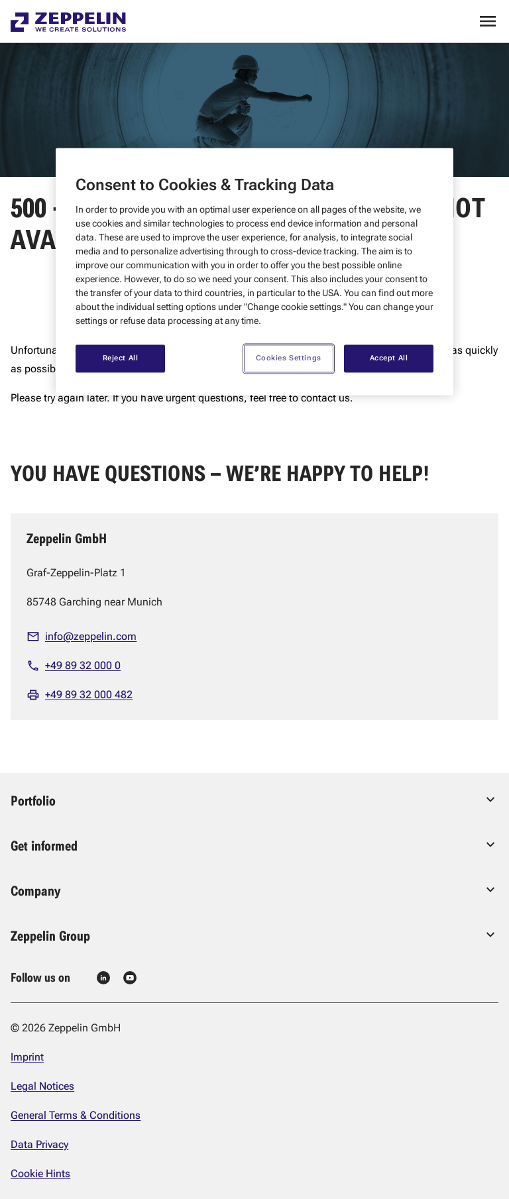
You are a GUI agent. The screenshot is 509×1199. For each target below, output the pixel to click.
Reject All (121, 358)
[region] (254, 271)
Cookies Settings (288, 358)
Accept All (389, 358)
